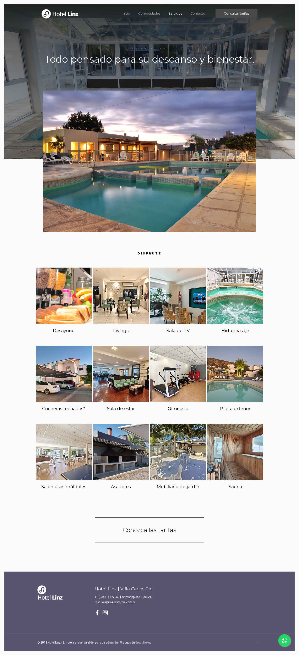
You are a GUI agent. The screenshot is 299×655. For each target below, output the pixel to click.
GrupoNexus (143, 642)
